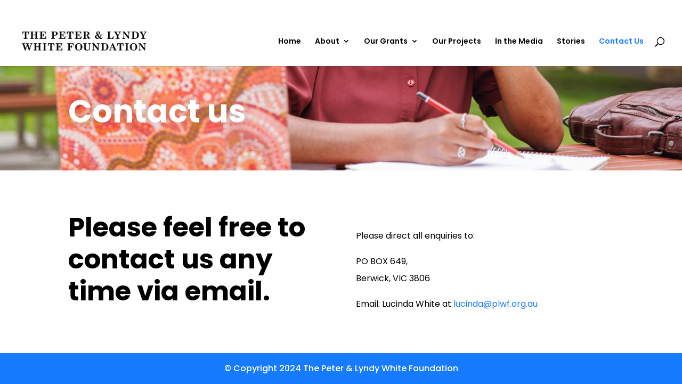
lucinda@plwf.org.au (495, 304)
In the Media (519, 41)
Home (289, 41)
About (327, 41)
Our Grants (386, 41)
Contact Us (621, 41)
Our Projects (456, 41)
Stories (571, 41)
